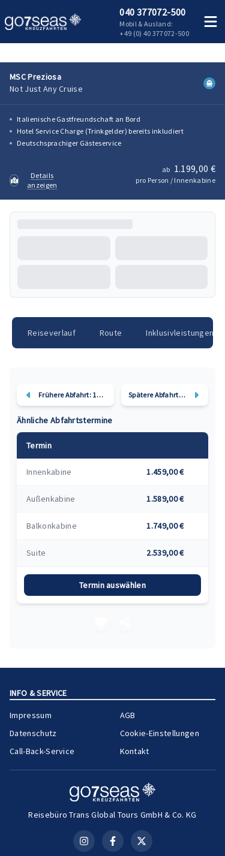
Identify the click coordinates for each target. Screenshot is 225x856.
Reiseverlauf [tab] (52, 332)
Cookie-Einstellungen (159, 733)
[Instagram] (84, 841)
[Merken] (100, 622)
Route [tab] (111, 332)
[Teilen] (124, 622)
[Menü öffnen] (210, 21)
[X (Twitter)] (141, 841)
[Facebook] (113, 841)
